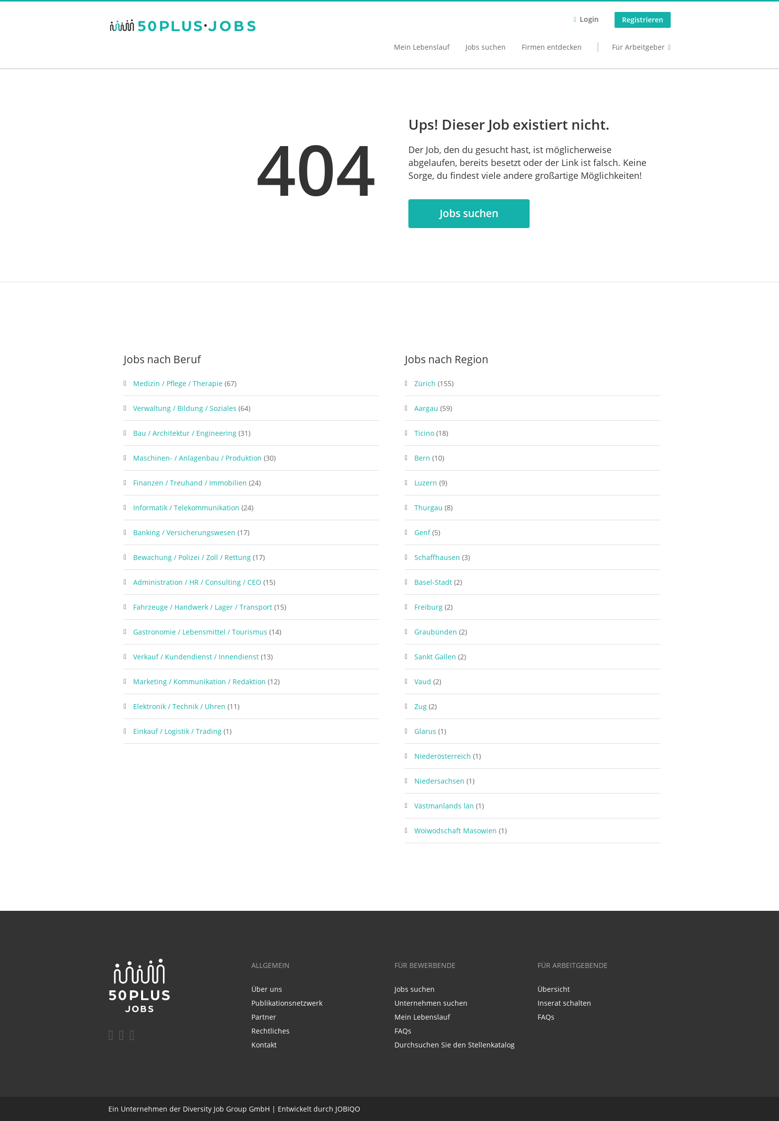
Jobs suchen (486, 47)
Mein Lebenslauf (422, 47)
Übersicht (554, 989)
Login (589, 19)
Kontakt (264, 1044)
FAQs (402, 1031)
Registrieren (642, 19)
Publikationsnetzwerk (286, 1003)
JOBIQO (347, 1109)
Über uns (266, 989)
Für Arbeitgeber (638, 47)
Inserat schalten (564, 1003)
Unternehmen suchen (430, 1003)
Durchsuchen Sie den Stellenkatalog (454, 1044)
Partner (263, 1017)
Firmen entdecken (552, 47)
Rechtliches (270, 1031)
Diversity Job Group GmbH (226, 1109)
